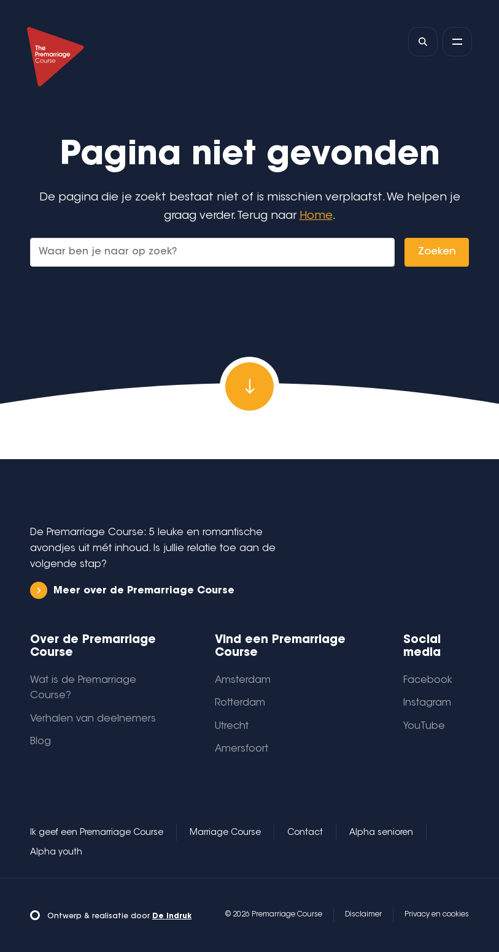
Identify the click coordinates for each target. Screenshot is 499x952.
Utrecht (232, 726)
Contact (305, 833)
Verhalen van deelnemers (93, 719)
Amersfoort (241, 749)
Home (316, 216)
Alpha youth (56, 852)
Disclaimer (363, 914)
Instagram (427, 703)
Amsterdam (243, 680)
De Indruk (171, 916)
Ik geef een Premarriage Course (96, 833)
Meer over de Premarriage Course (132, 590)
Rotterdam (240, 703)
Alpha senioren (381, 833)
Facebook (427, 680)
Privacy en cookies (436, 914)
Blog (40, 742)
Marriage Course (225, 833)
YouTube (424, 726)
